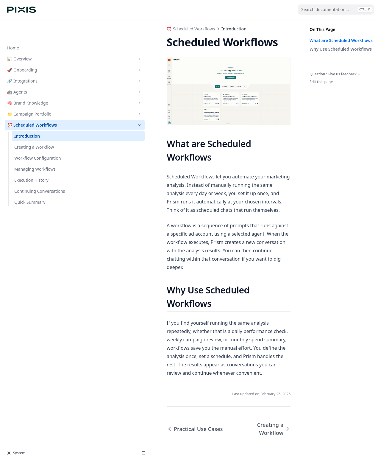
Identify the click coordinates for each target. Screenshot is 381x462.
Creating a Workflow (34, 128)
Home (13, 29)
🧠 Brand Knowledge (36, 84)
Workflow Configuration (37, 139)
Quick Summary (29, 183)
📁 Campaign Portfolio (36, 95)
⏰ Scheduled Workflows (36, 106)
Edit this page (321, 81)
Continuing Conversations (39, 172)
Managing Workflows (35, 150)
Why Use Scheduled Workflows (341, 49)
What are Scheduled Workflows (341, 40)
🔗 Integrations (36, 62)
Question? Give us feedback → (335, 74)
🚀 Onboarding (36, 51)
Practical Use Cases (118, 398)
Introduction (27, 117)
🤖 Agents (36, 73)
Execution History (31, 161)
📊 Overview (36, 40)
